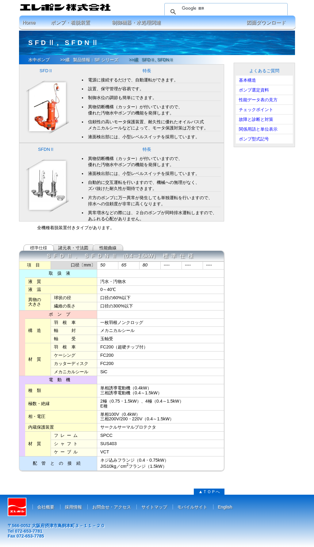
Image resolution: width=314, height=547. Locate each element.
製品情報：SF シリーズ (95, 59)
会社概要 (45, 506)
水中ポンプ (39, 59)
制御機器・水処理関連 (136, 22)
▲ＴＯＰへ (209, 491)
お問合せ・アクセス (111, 506)
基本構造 (247, 80)
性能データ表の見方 (258, 99)
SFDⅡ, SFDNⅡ (158, 59)
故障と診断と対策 (256, 119)
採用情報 (73, 506)
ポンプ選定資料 (254, 89)
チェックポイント (256, 109)
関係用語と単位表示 (258, 129)
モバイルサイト (192, 506)
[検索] (225, 8)
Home (29, 22)
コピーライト (157, 541)
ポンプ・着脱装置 (70, 22)
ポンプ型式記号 (254, 138)
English (225, 506)
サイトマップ (154, 506)
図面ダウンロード (266, 22)
